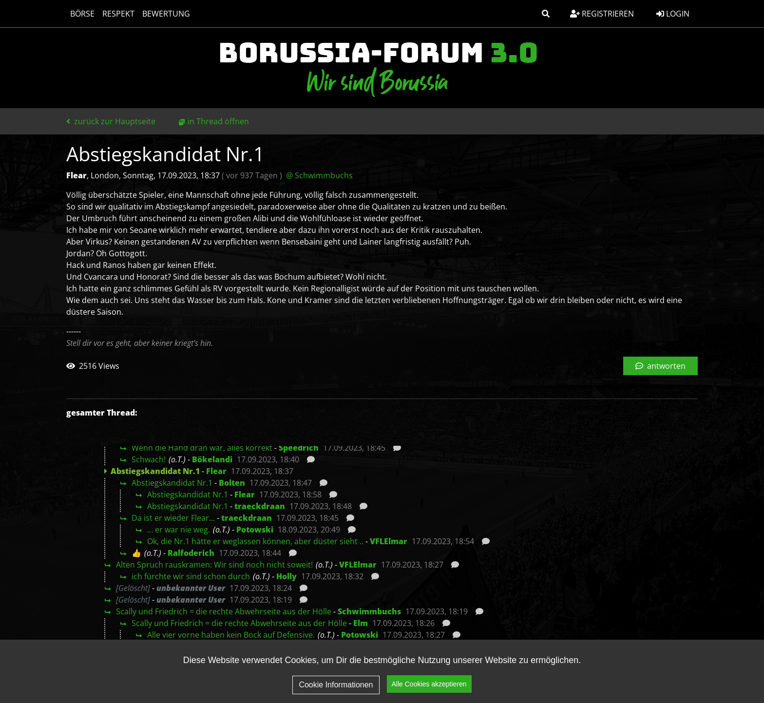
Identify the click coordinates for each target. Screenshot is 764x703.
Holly (286, 576)
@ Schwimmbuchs (319, 175)
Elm (360, 623)
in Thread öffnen (218, 121)
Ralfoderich (191, 553)
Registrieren (602, 13)
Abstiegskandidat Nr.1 (172, 482)
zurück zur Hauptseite (110, 121)
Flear (216, 471)
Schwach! (149, 459)
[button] (545, 13)
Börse (82, 13)
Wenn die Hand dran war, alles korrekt (202, 447)
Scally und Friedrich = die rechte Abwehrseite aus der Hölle (223, 611)
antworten (660, 366)
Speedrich (299, 447)
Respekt (118, 13)
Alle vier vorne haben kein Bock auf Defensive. (231, 634)
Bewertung (166, 13)
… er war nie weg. (178, 529)
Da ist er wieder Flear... (173, 518)
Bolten (232, 482)
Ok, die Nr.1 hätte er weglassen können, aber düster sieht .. (255, 541)
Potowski (254, 529)
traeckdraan (259, 506)
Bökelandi (212, 459)
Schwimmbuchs (369, 611)
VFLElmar (388, 541)
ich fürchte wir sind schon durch (191, 576)
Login (672, 13)
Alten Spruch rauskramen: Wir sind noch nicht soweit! (214, 564)
